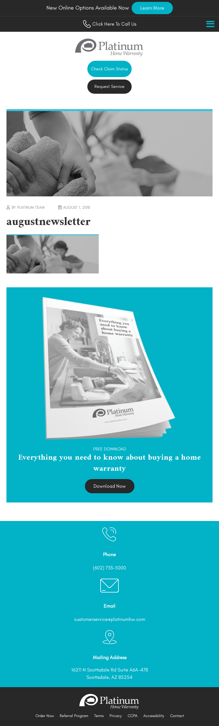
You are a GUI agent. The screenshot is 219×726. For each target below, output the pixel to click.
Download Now (110, 486)
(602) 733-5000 (109, 568)
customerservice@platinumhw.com (109, 619)
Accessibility (153, 715)
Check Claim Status (109, 69)
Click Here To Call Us (109, 24)
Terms (99, 715)
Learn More (152, 8)
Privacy (116, 715)
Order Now (44, 715)
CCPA (132, 715)
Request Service (109, 86)
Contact (177, 715)
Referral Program (74, 715)
